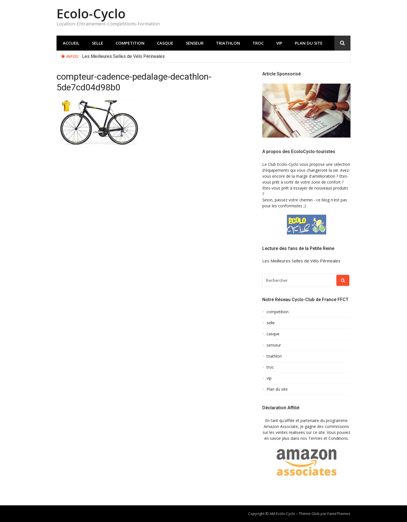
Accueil (71, 43)
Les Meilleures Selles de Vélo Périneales (123, 56)
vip (279, 43)
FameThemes (338, 513)
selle (97, 43)
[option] (214, 56)
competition (130, 43)
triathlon (228, 43)
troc (258, 43)
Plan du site (308, 43)
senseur (195, 43)
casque (165, 43)
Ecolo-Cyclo (91, 13)
